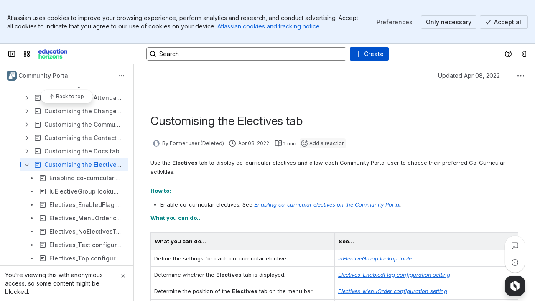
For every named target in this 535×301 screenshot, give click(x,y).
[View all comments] (515, 246)
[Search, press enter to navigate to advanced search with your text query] (246, 54)
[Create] (369, 54)
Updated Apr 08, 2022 (469, 75)
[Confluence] (53, 54)
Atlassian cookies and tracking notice (268, 26)
